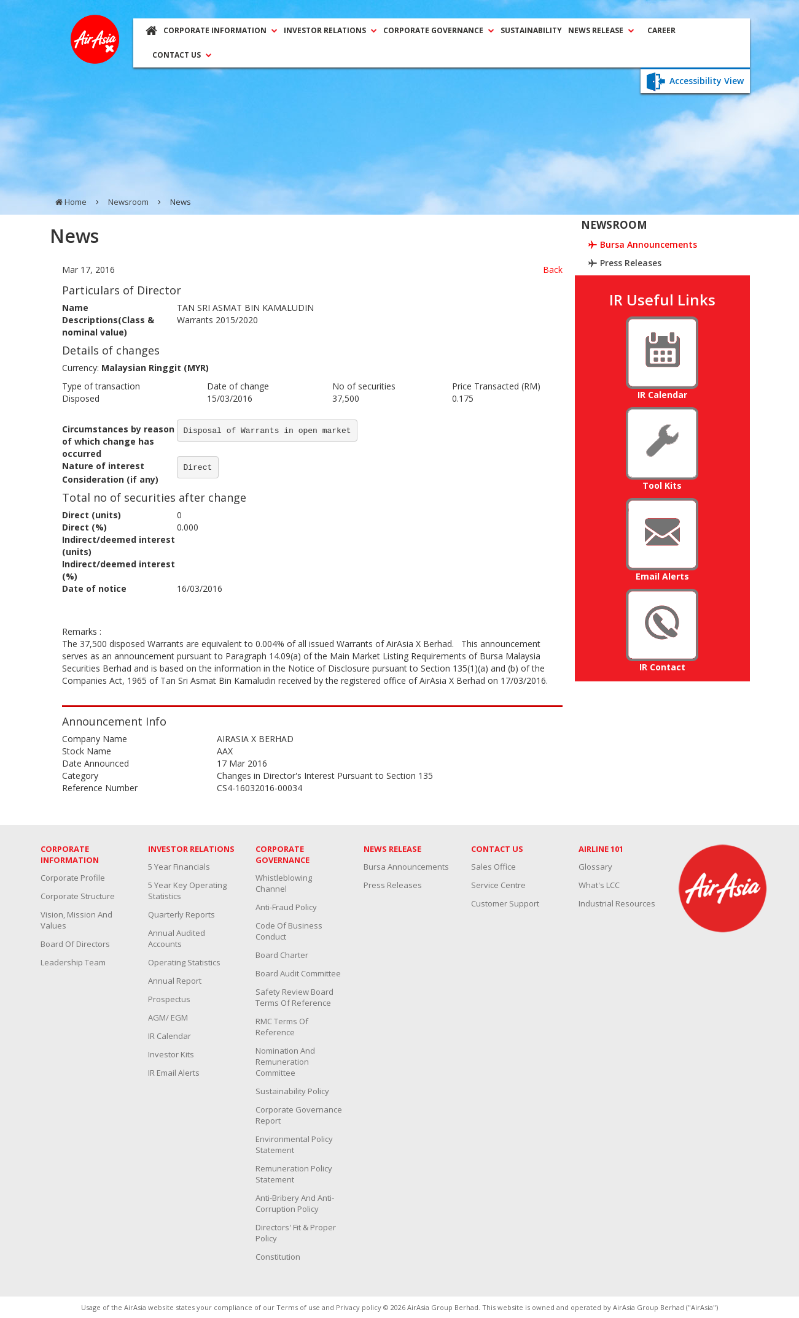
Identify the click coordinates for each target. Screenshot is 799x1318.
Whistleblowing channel (283, 883)
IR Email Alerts (174, 1072)
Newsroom (128, 201)
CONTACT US (182, 55)
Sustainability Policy (292, 1091)
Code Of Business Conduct (288, 931)
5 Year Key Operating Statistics (187, 890)
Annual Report (174, 980)
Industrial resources (617, 903)
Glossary (595, 866)
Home (75, 201)
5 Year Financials (179, 866)
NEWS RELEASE (601, 30)
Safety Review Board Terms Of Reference (294, 997)
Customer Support (505, 903)
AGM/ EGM (168, 1017)
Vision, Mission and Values (76, 920)
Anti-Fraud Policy (286, 907)
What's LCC (599, 885)
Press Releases (393, 885)
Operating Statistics (184, 962)
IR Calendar (169, 1035)
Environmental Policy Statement (294, 1144)
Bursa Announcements (406, 866)
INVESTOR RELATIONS (330, 30)
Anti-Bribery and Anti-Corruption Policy (294, 1203)
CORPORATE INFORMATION (220, 30)
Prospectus (169, 999)
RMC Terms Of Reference (281, 1027)
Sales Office (493, 866)
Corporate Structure (78, 896)
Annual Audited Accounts (176, 938)
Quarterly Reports (181, 914)
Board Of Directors (75, 943)
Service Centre (498, 885)
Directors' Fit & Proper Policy (295, 1233)
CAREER (661, 30)
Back (553, 269)
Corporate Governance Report (298, 1115)
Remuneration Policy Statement (293, 1174)
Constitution (277, 1256)
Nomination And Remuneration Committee (285, 1061)
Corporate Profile (73, 877)
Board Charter (281, 954)
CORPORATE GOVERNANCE (438, 30)
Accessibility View (695, 80)
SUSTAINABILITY (531, 30)
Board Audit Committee (298, 973)
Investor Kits (171, 1054)
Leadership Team (73, 962)
